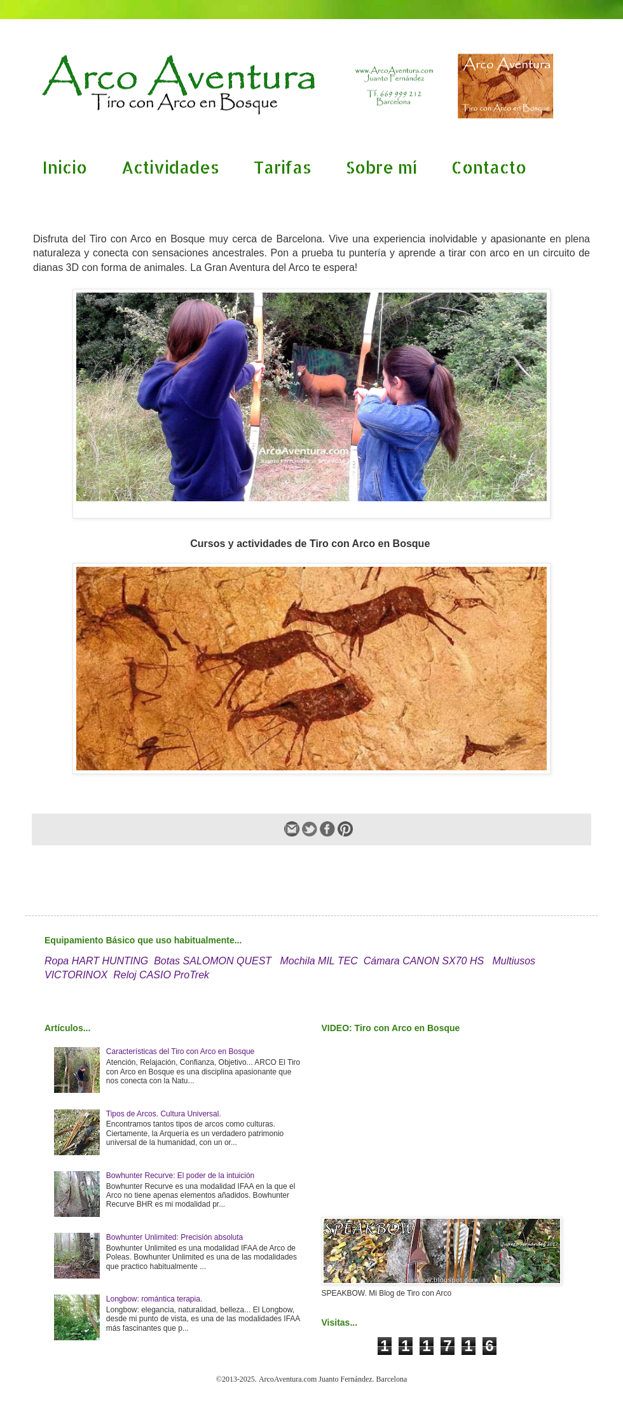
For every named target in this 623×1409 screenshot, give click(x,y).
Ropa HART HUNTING (96, 960)
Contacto (488, 166)
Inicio (65, 166)
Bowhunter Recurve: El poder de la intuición (180, 1175)
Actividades (170, 166)
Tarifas (283, 166)
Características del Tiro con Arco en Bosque (180, 1051)
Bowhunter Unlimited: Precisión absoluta (174, 1237)
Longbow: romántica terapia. (154, 1298)
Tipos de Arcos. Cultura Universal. (163, 1113)
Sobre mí (381, 166)
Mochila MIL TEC (318, 960)
